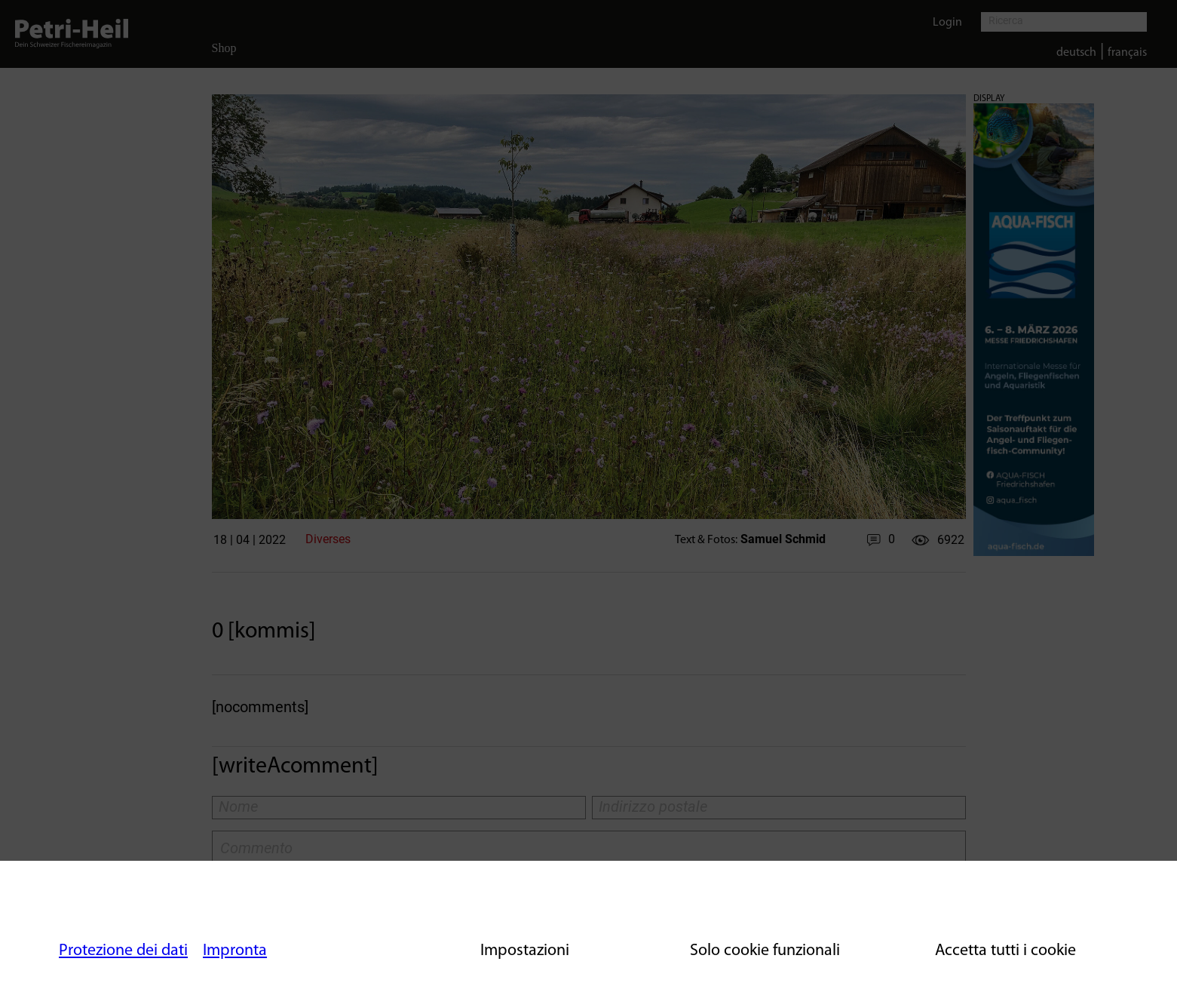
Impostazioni (524, 951)
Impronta (235, 951)
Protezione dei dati (123, 951)
